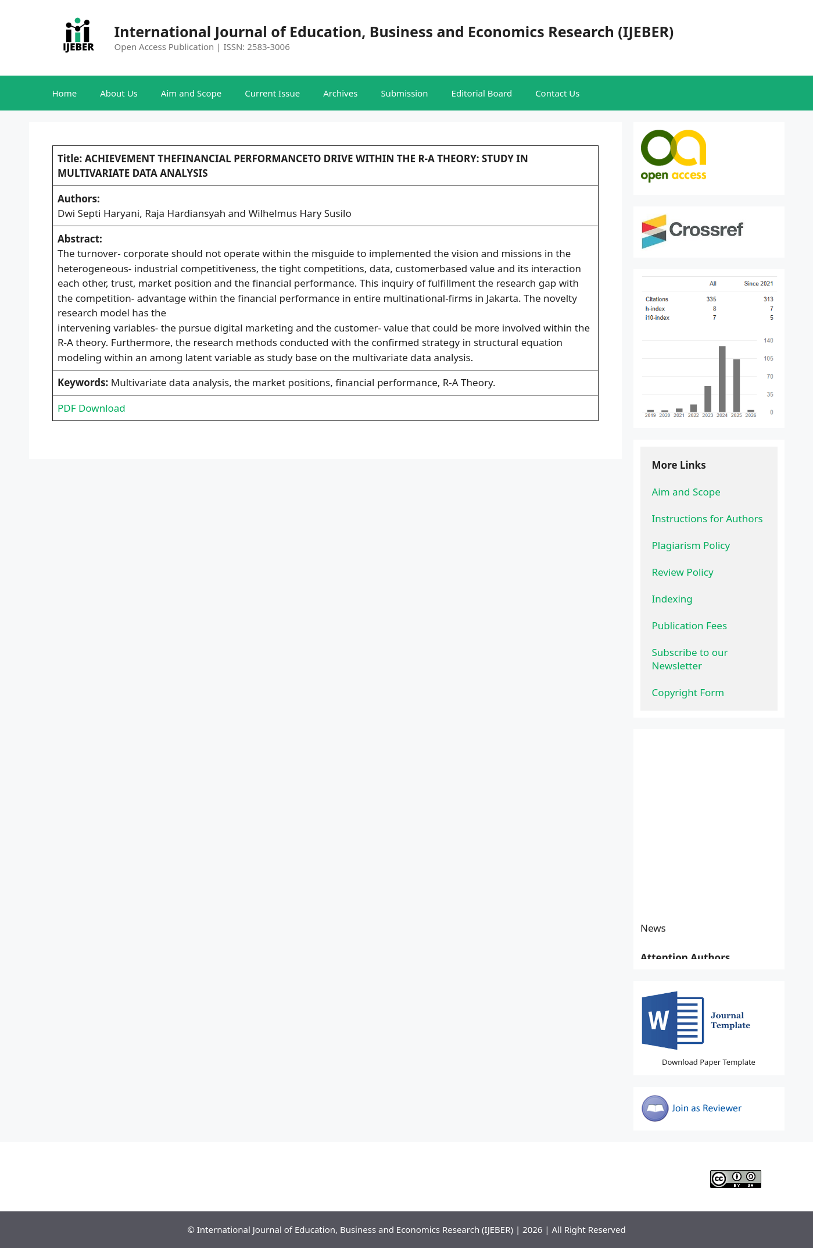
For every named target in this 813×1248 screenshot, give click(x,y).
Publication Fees (690, 625)
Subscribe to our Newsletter (691, 659)
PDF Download (92, 408)
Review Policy (683, 572)
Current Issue (272, 93)
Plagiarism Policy (691, 545)
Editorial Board (482, 93)
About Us (119, 93)
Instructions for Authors (707, 518)
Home (64, 93)
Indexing (672, 598)
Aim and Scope (191, 93)
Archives (340, 93)
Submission (404, 93)
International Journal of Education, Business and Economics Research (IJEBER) (394, 31)
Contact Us (557, 93)
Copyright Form (688, 692)
